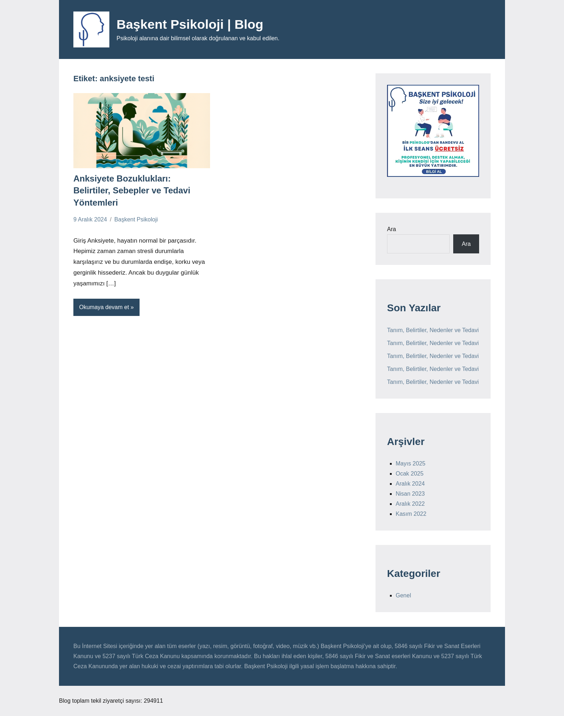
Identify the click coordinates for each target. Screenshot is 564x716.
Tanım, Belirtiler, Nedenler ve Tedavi (433, 330)
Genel (403, 595)
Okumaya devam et (104, 307)
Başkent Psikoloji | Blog (190, 24)
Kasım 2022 (411, 514)
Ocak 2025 (409, 474)
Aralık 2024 (410, 484)
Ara (391, 229)
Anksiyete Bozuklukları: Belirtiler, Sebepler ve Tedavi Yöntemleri (131, 190)
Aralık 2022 (410, 504)
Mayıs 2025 (411, 463)
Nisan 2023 (410, 494)
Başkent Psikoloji (136, 219)
